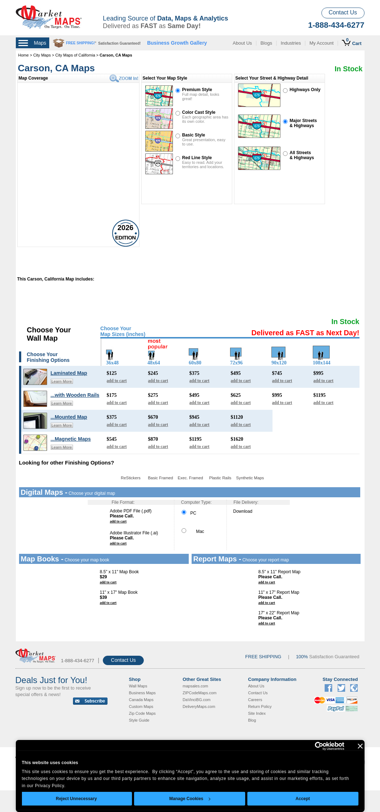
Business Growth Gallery (177, 43)
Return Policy (259, 706)
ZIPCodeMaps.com (199, 693)
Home (23, 55)
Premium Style (197, 89)
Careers (255, 699)
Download (242, 511)
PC (189, 513)
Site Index (257, 713)
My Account (322, 43)
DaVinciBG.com (196, 699)
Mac (193, 531)
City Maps (42, 55)
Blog (252, 720)
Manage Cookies (189, 798)
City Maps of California (75, 55)
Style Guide (139, 720)
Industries (291, 43)
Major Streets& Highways (303, 123)
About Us (242, 43)
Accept (303, 798)
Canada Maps (141, 699)
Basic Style (193, 135)
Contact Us (343, 12)
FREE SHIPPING (263, 656)
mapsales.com (195, 686)
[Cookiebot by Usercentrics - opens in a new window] (312, 746)
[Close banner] (360, 746)
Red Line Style (197, 157)
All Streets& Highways (302, 155)
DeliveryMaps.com (199, 706)
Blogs (266, 43)
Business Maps (142, 693)
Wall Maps (138, 686)
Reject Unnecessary (76, 798)
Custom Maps (141, 706)
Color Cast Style (199, 112)
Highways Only (305, 89)
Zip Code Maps (142, 713)
